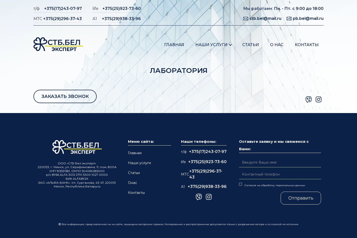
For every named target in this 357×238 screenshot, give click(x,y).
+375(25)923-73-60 (121, 8)
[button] (213, 44)
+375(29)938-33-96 (121, 18)
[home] (58, 44)
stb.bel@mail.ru (265, 18)
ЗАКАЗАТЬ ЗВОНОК (65, 96)
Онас (132, 182)
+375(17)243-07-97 (63, 8)
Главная (174, 44)
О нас (277, 44)
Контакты (307, 44)
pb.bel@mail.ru (308, 18)
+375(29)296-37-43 (62, 18)
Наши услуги (211, 44)
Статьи (250, 44)
